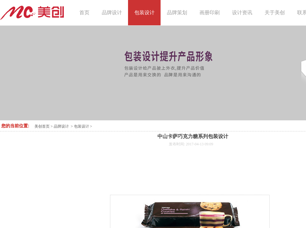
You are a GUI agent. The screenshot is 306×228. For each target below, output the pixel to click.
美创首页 (42, 126)
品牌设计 (61, 126)
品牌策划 (177, 12)
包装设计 (81, 126)
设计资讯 (242, 12)
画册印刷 (209, 12)
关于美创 (275, 12)
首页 (84, 12)
